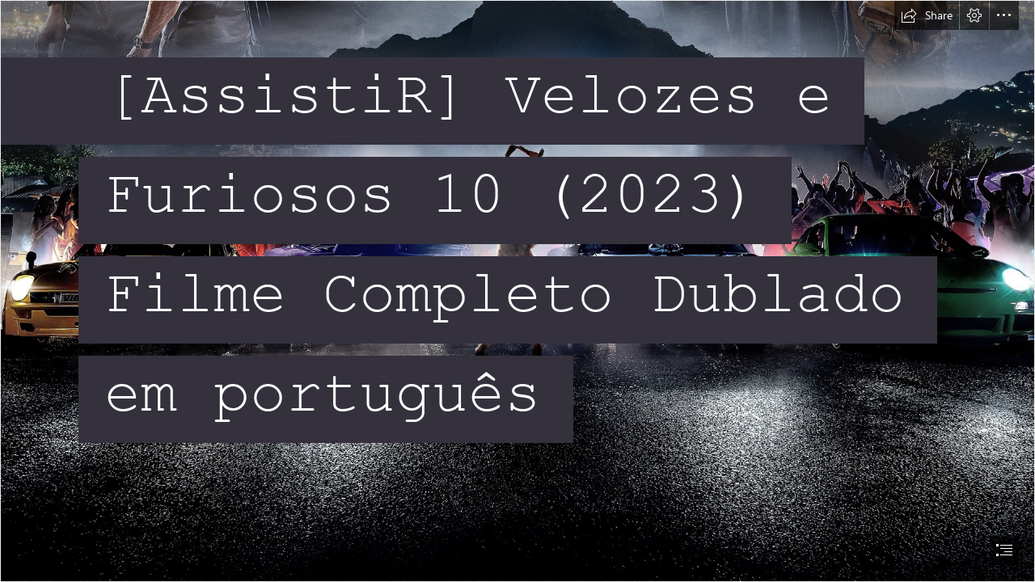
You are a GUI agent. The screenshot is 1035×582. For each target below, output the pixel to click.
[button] (926, 15)
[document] (517, 291)
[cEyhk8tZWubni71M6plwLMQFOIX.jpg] (517, 291)
